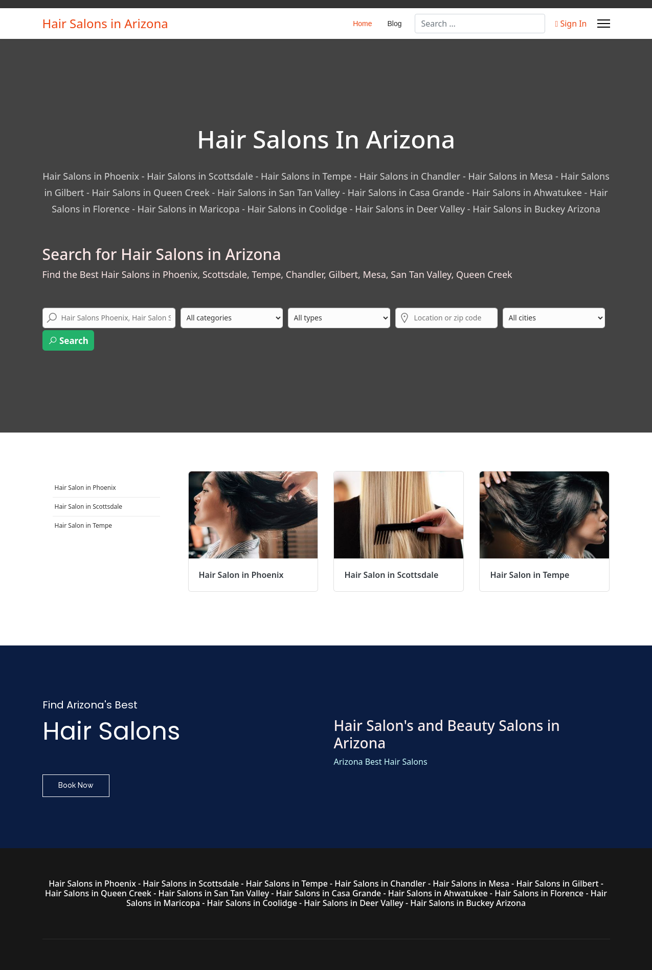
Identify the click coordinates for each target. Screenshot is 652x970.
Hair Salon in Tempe (84, 525)
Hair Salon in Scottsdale (89, 506)
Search (68, 341)
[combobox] (480, 23)
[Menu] (603, 23)
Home (362, 23)
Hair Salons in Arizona (105, 23)
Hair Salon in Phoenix (85, 487)
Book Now (76, 785)
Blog (395, 23)
